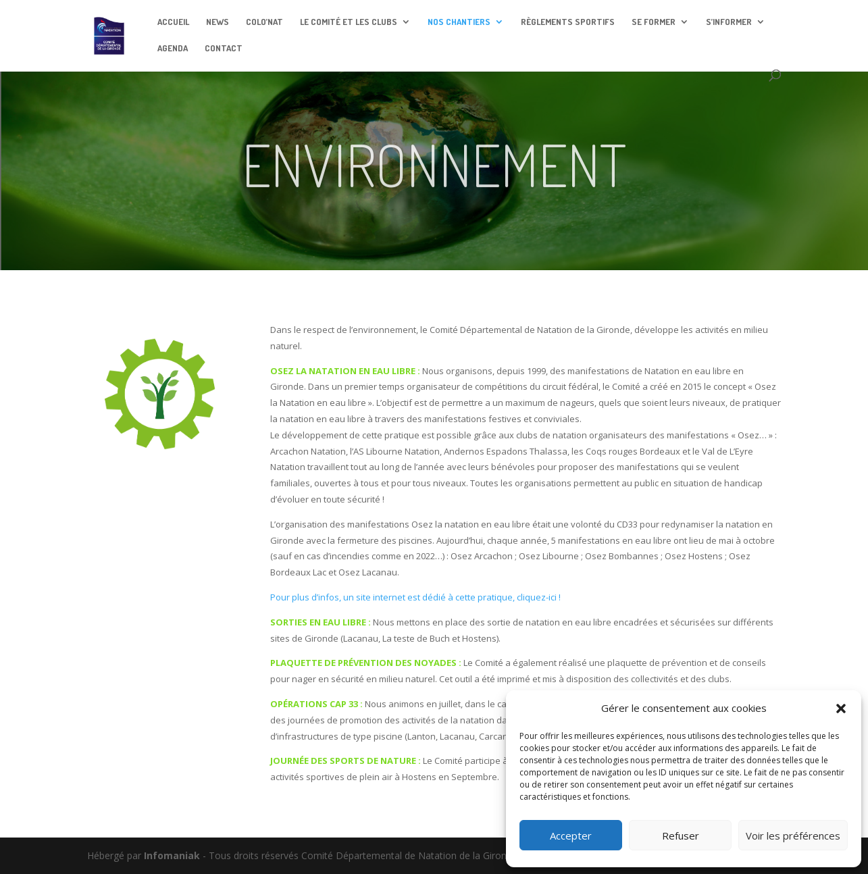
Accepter (571, 835)
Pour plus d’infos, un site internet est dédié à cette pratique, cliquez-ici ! (415, 597)
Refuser (680, 835)
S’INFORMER (729, 22)
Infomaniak (172, 855)
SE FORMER (653, 22)
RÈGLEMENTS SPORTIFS (568, 22)
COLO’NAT (264, 22)
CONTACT (223, 48)
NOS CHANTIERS (459, 22)
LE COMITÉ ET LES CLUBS (348, 22)
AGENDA (172, 48)
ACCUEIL (173, 22)
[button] (841, 708)
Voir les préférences (793, 835)
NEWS (217, 22)
